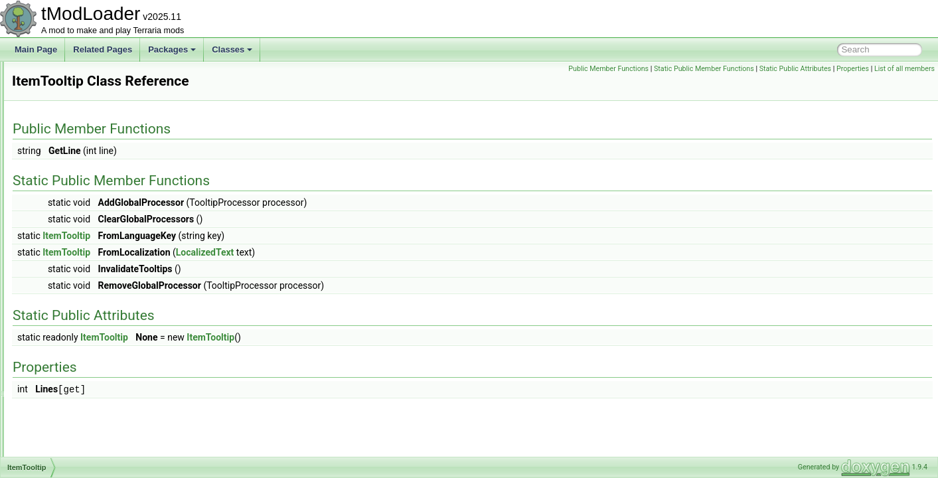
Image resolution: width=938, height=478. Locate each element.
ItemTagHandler (72, 251)
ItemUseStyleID (71, 309)
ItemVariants (66, 338)
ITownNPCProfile (74, 367)
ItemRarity (62, 148)
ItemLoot (59, 119)
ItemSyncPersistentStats (87, 236)
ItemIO (56, 90)
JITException (67, 455)
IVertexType (65, 440)
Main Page (36, 49)
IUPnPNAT (63, 411)
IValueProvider (70, 426)
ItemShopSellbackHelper (87, 178)
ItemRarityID (66, 163)
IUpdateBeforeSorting (82, 397)
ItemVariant (64, 324)
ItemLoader (64, 105)
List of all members (904, 68)
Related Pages (102, 49)
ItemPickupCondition (80, 134)
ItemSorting (64, 207)
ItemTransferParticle (80, 294)
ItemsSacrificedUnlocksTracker (98, 221)
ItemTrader (63, 280)
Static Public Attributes (795, 68)
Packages (172, 49)
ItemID (55, 75)
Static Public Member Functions (704, 68)
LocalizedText (371, 252)
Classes (232, 49)
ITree (53, 382)
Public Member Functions (608, 68)
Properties (852, 68)
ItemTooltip (63, 265)
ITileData (60, 353)
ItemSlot (58, 192)
